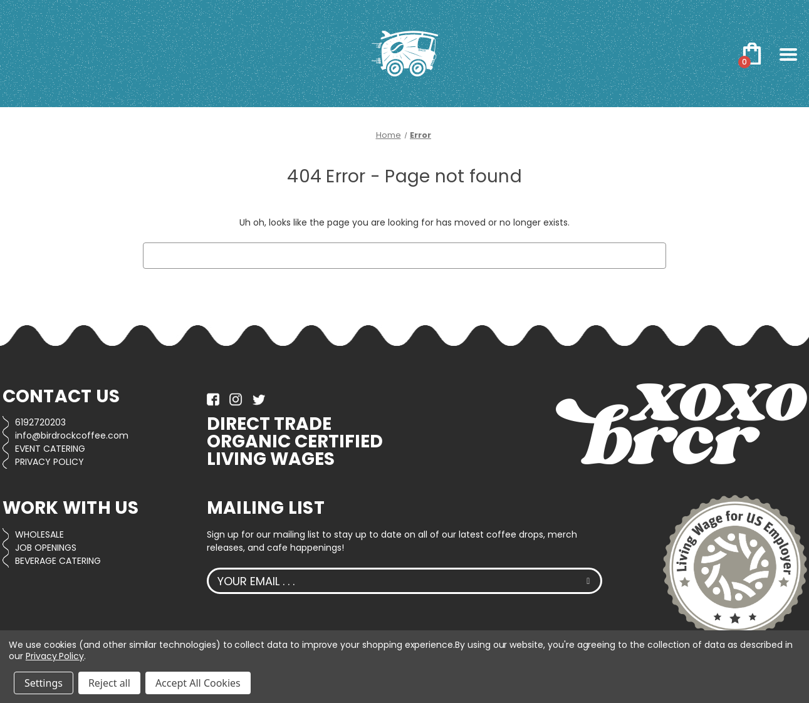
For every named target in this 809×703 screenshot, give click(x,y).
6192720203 (40, 422)
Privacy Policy (55, 656)
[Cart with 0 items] (752, 53)
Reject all (109, 683)
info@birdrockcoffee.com (71, 435)
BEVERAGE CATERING (58, 561)
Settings (43, 683)
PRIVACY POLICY (49, 462)
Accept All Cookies (198, 683)
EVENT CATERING (50, 448)
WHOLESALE (39, 534)
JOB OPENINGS (45, 547)
